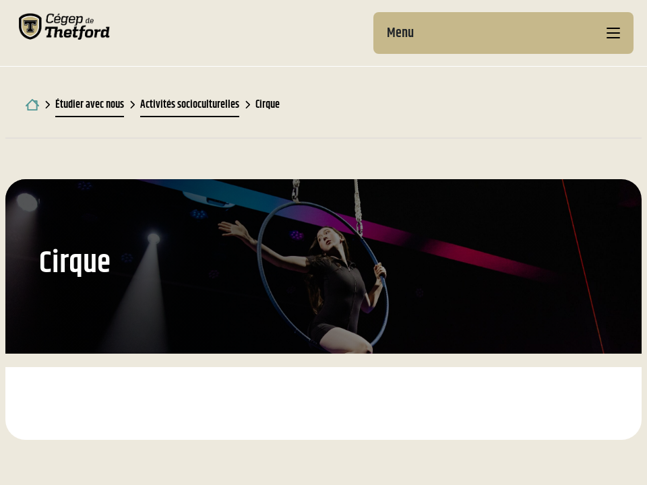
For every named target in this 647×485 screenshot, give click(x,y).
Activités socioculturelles (189, 104)
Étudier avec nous (89, 104)
